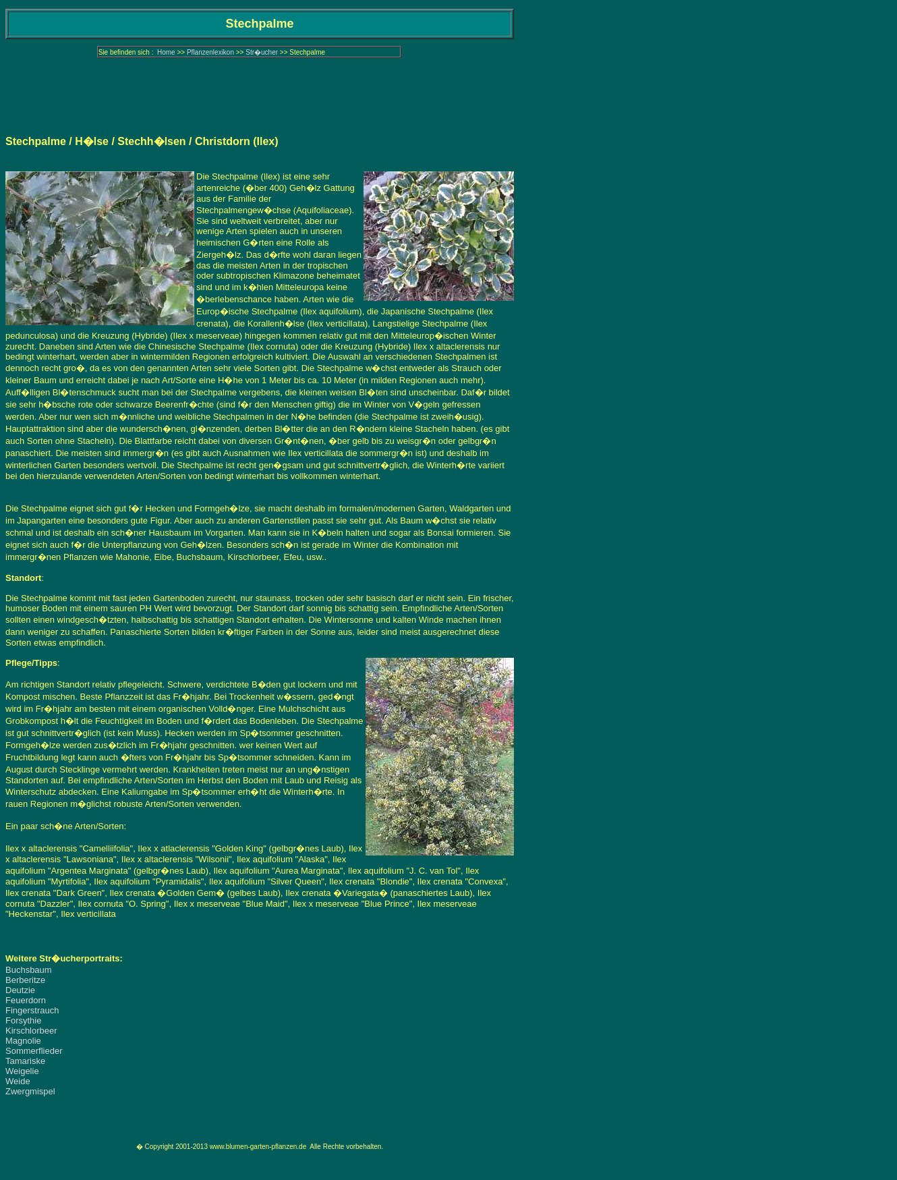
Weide (17, 1081)
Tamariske (25, 1061)
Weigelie (22, 1071)
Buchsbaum (28, 970)
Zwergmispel (30, 1091)
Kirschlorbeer (31, 1031)
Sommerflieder (34, 1051)
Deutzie (20, 990)
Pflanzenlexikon (210, 52)
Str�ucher (261, 52)
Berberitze (25, 980)
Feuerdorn (25, 1000)
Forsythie (23, 1020)
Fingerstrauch (32, 1010)
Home (166, 52)
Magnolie (23, 1041)
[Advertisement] (259, 91)
